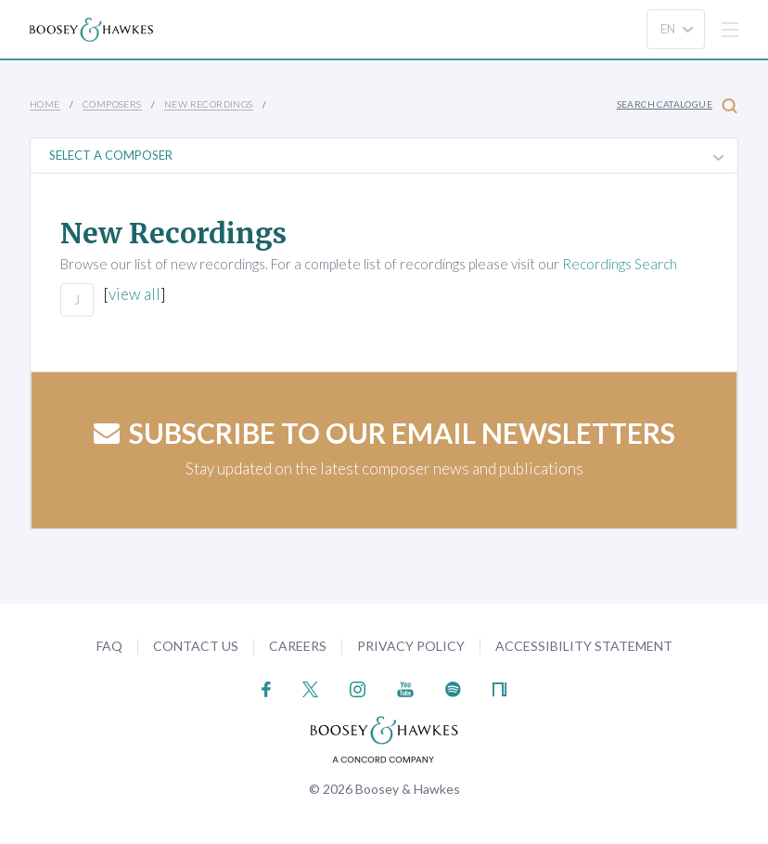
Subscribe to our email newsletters (384, 432)
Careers (297, 646)
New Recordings (208, 104)
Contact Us (195, 646)
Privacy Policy (411, 646)
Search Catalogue (677, 105)
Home (45, 104)
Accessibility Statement (583, 646)
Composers (112, 104)
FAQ (109, 646)
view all (134, 294)
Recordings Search (619, 263)
